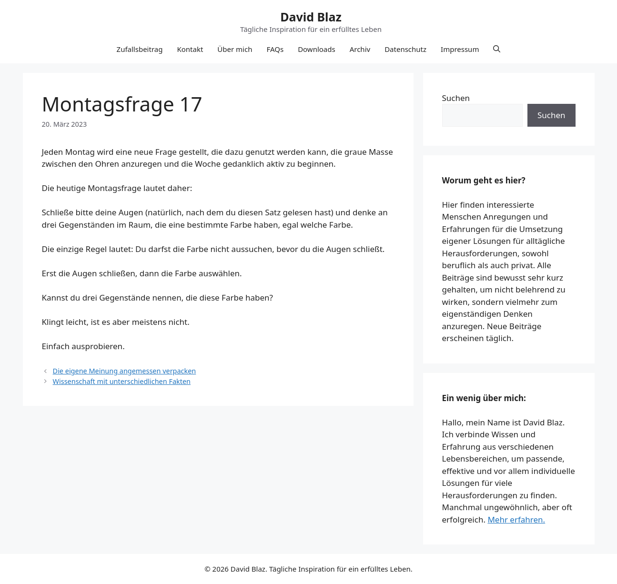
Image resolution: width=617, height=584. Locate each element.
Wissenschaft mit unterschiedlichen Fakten (122, 381)
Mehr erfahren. (516, 519)
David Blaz (311, 17)
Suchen (456, 97)
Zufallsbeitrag (140, 49)
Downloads (316, 49)
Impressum (460, 49)
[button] (496, 49)
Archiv (360, 49)
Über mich (234, 49)
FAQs (274, 49)
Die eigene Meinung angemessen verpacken (124, 370)
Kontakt (190, 49)
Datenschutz (405, 49)
